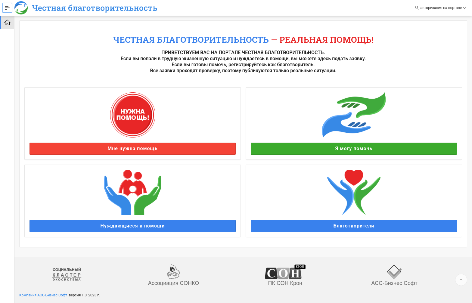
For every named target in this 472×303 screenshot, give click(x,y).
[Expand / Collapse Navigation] (7, 8)
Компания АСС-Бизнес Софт (43, 295)
